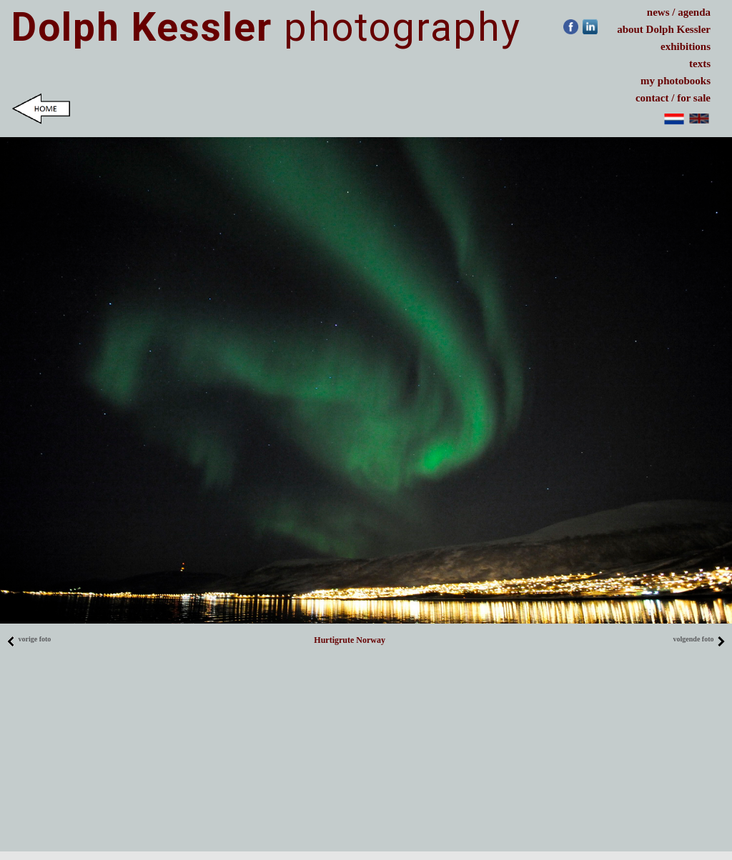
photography (266, 27)
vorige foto (28, 639)
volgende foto (699, 639)
